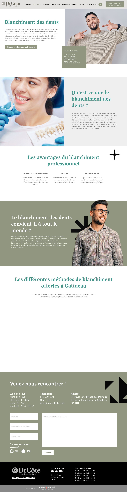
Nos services (37, 4)
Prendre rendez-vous (115, 4)
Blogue (82, 4)
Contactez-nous (91, 4)
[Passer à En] (100, 7)
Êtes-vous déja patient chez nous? (19, 445)
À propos (28, 4)
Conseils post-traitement (51, 4)
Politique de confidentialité (23, 477)
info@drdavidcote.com (52, 403)
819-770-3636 (47, 396)
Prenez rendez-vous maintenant (21, 47)
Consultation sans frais (70, 4)
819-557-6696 (57, 471)
